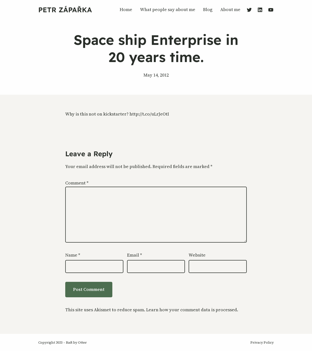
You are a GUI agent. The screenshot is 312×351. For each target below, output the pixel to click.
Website (197, 255)
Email (134, 255)
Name (72, 255)
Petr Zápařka (65, 9)
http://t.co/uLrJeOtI (149, 114)
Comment (77, 183)
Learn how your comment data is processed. (192, 310)
